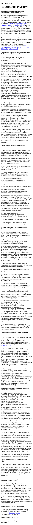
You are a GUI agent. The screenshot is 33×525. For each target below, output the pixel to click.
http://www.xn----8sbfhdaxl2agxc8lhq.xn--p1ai (15, 48)
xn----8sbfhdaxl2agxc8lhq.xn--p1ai (17, 23)
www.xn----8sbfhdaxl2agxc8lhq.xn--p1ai (13, 25)
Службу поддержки (6, 345)
